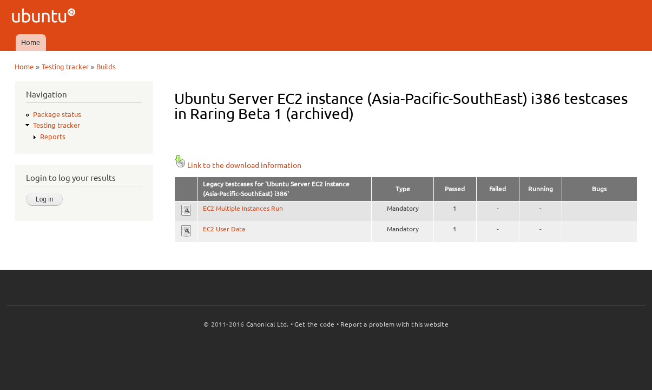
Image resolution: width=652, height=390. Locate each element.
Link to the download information (237, 165)
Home (30, 42)
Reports (52, 136)
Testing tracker (65, 66)
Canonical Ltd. (267, 324)
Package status (57, 114)
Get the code (314, 324)
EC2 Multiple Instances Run (243, 208)
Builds (106, 66)
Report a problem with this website (394, 324)
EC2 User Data (224, 228)
